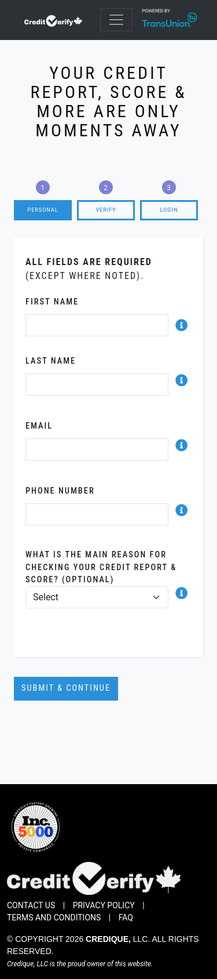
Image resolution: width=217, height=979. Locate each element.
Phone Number (60, 491)
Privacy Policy (104, 905)
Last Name (50, 361)
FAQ (126, 917)
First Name (52, 302)
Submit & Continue (66, 688)
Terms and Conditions (54, 917)
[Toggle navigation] (116, 19)
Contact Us (31, 905)
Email (39, 426)
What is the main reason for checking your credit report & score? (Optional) (100, 567)
